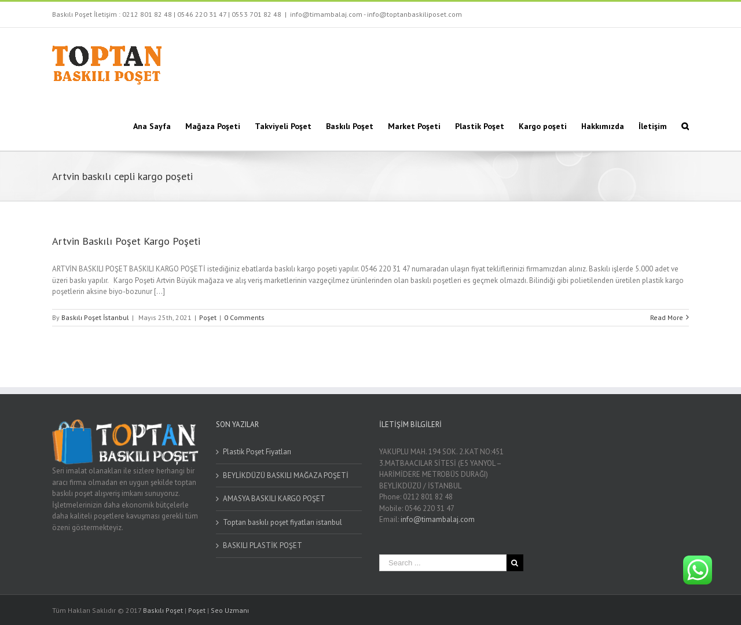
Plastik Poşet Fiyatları (257, 452)
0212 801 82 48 (147, 14)
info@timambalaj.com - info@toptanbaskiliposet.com (376, 14)
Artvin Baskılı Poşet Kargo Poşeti (126, 241)
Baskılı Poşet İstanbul (95, 317)
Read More (666, 317)
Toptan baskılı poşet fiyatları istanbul (282, 522)
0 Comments (244, 317)
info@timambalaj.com (438, 519)
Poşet (208, 317)
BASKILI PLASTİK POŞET (262, 545)
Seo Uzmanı (230, 610)
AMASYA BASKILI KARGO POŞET (274, 498)
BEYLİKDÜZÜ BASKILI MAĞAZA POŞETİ (286, 475)
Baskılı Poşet (163, 610)
